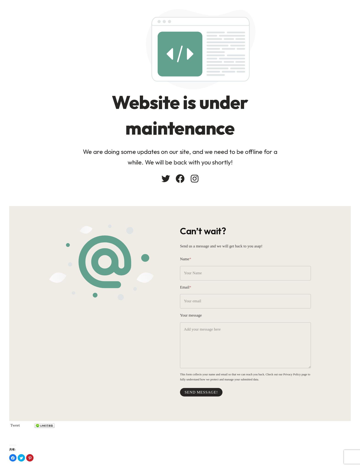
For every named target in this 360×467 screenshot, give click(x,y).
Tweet (15, 425)
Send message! (201, 392)
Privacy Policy (292, 374)
